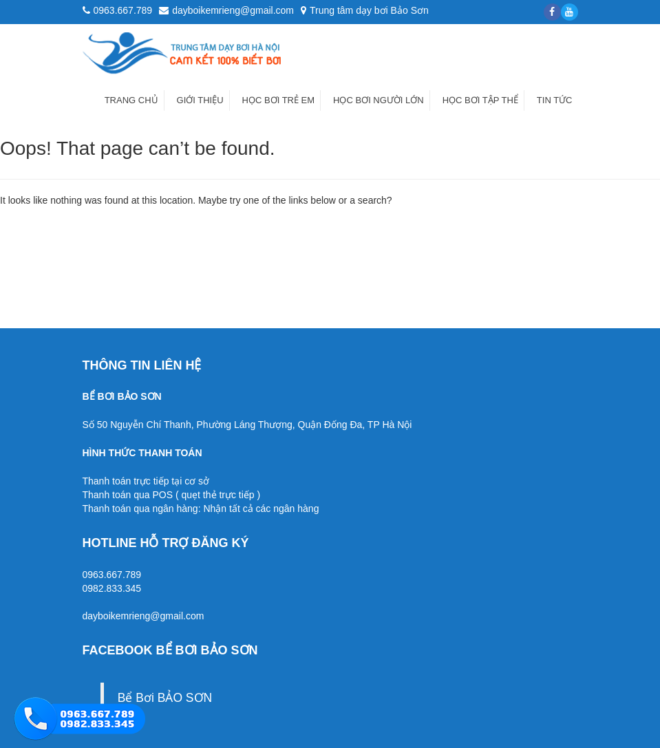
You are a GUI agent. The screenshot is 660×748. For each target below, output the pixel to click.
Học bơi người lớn (378, 100)
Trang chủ (131, 100)
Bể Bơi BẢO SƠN (165, 698)
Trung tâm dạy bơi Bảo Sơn (365, 10)
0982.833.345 (112, 588)
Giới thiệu (200, 100)
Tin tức (555, 100)
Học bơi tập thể (480, 100)
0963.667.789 (112, 574)
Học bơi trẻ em (278, 100)
